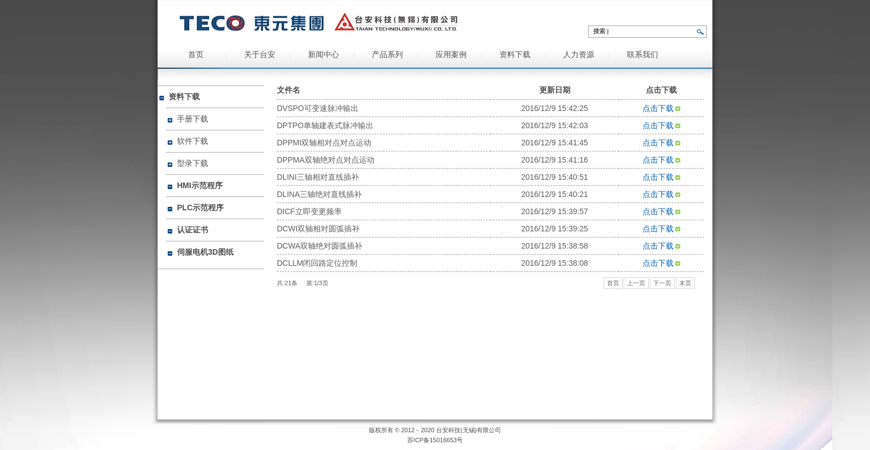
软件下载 (192, 140)
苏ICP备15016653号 (435, 440)
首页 (196, 54)
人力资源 (578, 54)
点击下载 (662, 108)
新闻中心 (323, 54)
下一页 (662, 283)
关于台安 (259, 54)
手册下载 (192, 118)
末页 (685, 283)
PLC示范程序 (200, 207)
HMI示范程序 (199, 185)
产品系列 (387, 54)
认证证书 (192, 229)
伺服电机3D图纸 (205, 251)
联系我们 (642, 54)
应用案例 (451, 54)
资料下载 (514, 54)
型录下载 (192, 163)
